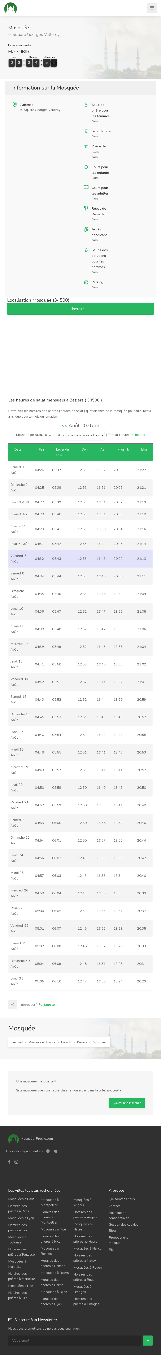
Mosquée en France (42, 1042)
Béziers (82, 1042)
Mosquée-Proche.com (30, 1138)
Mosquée (99, 1042)
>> (97, 425)
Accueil (18, 1042)
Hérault (66, 1042)
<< (64, 425)
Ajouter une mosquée (127, 1103)
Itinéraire (80, 308)
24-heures (137, 435)
